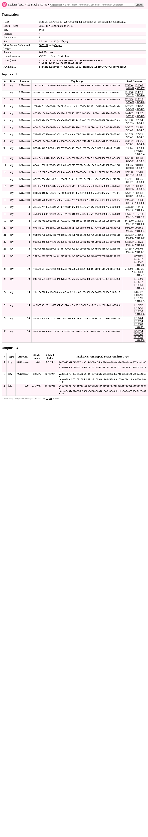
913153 (130, 251)
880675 (129, 164)
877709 (139, 171)
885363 (141, 188)
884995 (130, 160)
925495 (141, 115)
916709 (130, 209)
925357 (129, 126)
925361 (139, 126)
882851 (129, 185)
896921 (129, 213)
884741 (129, 178)
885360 (141, 181)
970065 (129, 147)
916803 (141, 230)
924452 (139, 105)
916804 (141, 251)
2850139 (43, 45)
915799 (130, 244)
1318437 (138, 261)
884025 (130, 195)
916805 (141, 244)
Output (58, 45)
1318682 (140, 287)
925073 (130, 143)
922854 (139, 119)
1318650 (138, 284)
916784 (130, 223)
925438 (130, 129)
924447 (129, 112)
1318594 (138, 320)
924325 (139, 91)
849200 (129, 227)
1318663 (138, 323)
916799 (141, 216)
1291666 (138, 333)
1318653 (138, 310)
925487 (141, 87)
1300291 (138, 294)
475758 (129, 157)
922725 (139, 133)
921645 (139, 84)
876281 (129, 192)
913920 (130, 237)
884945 (139, 178)
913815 (139, 98)
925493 (141, 108)
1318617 (138, 281)
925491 (141, 136)
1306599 (138, 255)
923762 (130, 122)
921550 (129, 119)
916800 (141, 237)
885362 (141, 160)
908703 (139, 248)
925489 (141, 129)
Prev (53, 56)
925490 (141, 101)
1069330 (140, 147)
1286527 (138, 291)
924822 (139, 112)
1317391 (138, 297)
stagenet (49, 397)
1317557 (140, 268)
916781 (139, 220)
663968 (129, 206)
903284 (129, 84)
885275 (130, 181)
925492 (141, 122)
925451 (130, 101)
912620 (139, 241)
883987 (139, 185)
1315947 (138, 258)
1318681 (140, 326)
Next (60, 56)
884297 (130, 188)
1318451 (138, 307)
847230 (129, 220)
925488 (141, 143)
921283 (129, 133)
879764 (130, 174)
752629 (129, 98)
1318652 (138, 271)
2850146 (43, 25)
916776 (130, 216)
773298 (129, 268)
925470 (130, 136)
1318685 (140, 300)
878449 (139, 206)
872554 (139, 199)
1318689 (140, 340)
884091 (130, 167)
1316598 (138, 336)
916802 (141, 209)
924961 (130, 108)
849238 (129, 171)
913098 (129, 234)
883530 (139, 157)
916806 (141, 223)
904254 (129, 248)
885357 (141, 167)
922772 (129, 105)
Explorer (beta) (16, 4)
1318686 (140, 313)
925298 (130, 115)
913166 (139, 234)
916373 (139, 213)
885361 (141, 174)
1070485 (138, 150)
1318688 (140, 264)
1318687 (140, 274)
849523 (129, 199)
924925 (139, 140)
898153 (129, 241)
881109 (139, 164)
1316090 (138, 278)
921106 (129, 91)
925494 (141, 94)
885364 (141, 195)
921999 (130, 87)
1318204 (138, 317)
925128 (130, 94)
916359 (130, 230)
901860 (139, 227)
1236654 (138, 330)
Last (67, 56)
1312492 (138, 304)
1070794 (140, 153)
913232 (129, 140)
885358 (141, 202)
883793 (130, 202)
